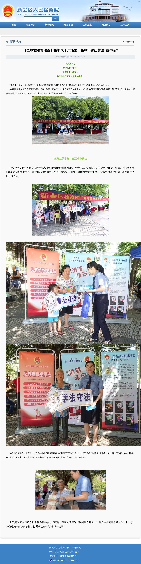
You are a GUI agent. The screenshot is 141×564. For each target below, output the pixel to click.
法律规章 (87, 25)
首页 (14, 25)
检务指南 (68, 25)
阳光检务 (30, 25)
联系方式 (124, 25)
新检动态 (49, 25)
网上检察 (106, 25)
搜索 (55, 19)
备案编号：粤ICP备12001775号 (62, 556)
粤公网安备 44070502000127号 (64, 560)
